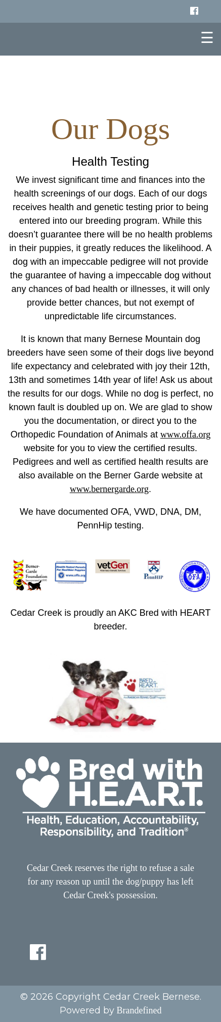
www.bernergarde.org (109, 489)
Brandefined (139, 1010)
